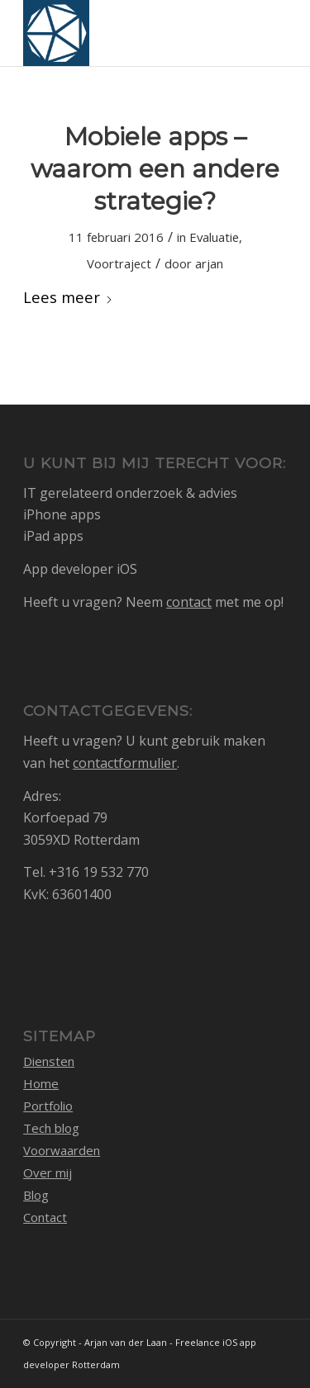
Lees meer (68, 297)
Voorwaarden (61, 1150)
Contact (45, 1217)
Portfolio (48, 1105)
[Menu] (264, 33)
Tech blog (51, 1128)
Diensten (48, 1061)
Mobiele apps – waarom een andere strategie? (155, 168)
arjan (209, 263)
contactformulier (125, 763)
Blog (36, 1195)
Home (41, 1083)
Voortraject (119, 263)
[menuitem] (264, 33)
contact (189, 602)
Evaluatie (214, 237)
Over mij (47, 1172)
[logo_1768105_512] (128, 33)
